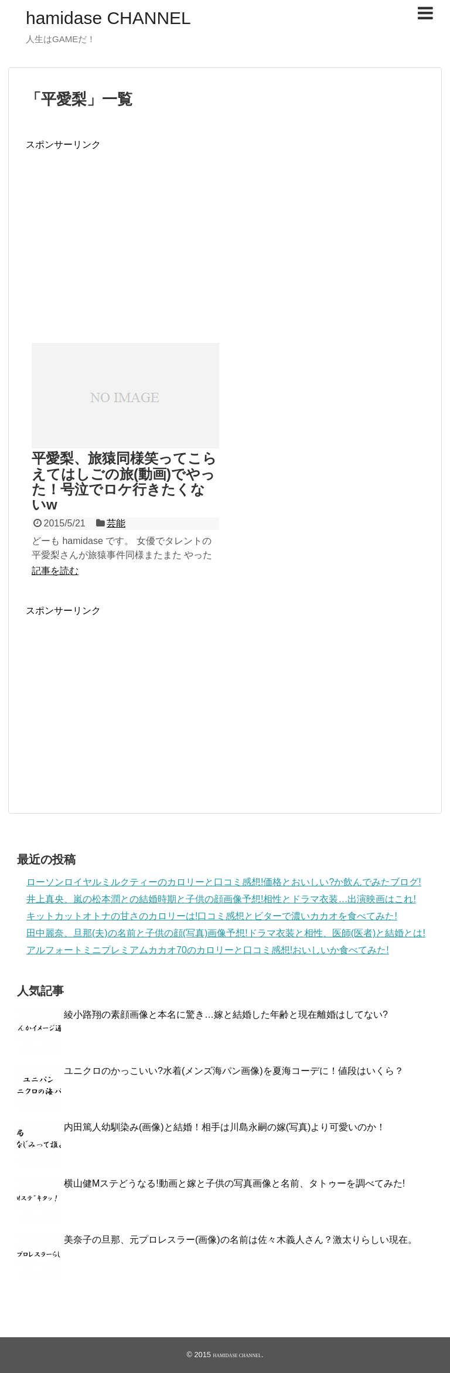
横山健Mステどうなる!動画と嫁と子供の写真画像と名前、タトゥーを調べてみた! (234, 1183)
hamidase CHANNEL (108, 18)
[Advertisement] (124, 233)
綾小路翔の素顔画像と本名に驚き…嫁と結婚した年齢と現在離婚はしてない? (226, 1014)
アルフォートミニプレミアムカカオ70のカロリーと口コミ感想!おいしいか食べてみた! (207, 950)
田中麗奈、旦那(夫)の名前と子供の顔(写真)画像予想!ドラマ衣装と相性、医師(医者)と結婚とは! (225, 933)
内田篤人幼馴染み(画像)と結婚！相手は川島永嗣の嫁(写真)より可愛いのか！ (225, 1127)
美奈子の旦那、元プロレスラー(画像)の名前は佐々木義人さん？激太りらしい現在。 (240, 1240)
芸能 (116, 523)
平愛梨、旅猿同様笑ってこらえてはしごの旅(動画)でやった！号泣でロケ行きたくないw (124, 481)
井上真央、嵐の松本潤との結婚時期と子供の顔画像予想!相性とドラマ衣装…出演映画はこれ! (221, 899)
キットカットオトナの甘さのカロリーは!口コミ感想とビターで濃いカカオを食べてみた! (211, 916)
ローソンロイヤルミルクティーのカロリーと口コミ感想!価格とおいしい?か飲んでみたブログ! (223, 882)
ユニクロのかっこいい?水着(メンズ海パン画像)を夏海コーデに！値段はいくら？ (234, 1071)
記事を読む (55, 571)
